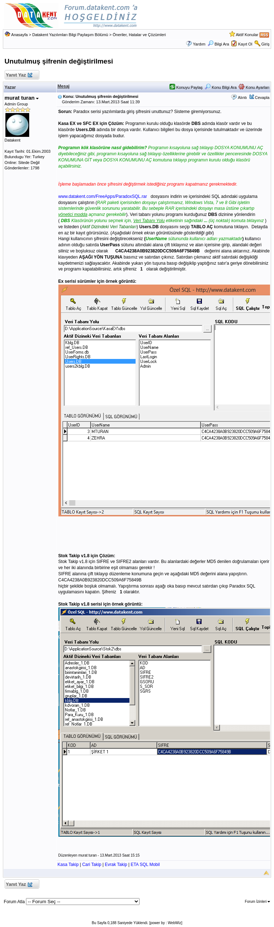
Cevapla (262, 97)
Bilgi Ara (218, 44)
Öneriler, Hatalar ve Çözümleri (139, 35)
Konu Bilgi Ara (221, 87)
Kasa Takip (68, 864)
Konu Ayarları (254, 87)
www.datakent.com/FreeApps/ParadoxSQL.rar (102, 196)
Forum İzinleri (257, 902)
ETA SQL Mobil (145, 864)
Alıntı (242, 97)
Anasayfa (19, 35)
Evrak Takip (116, 864)
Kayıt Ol (245, 44)
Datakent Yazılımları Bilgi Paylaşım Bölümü (70, 35)
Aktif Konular (247, 35)
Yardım (199, 44)
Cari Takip (91, 864)
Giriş (265, 44)
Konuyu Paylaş (186, 87)
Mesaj (64, 86)
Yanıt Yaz (19, 75)
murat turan (22, 98)
